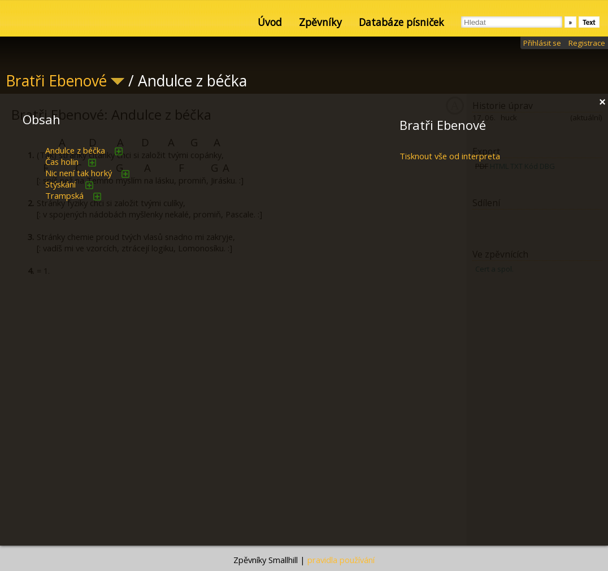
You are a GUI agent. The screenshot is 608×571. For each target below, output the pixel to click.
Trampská (64, 195)
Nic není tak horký (78, 172)
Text (589, 22)
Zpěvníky (320, 22)
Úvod (270, 22)
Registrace (586, 43)
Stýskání (60, 184)
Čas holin (62, 161)
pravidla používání (341, 559)
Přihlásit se (542, 43)
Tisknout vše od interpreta (449, 156)
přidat (118, 151)
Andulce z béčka (75, 150)
